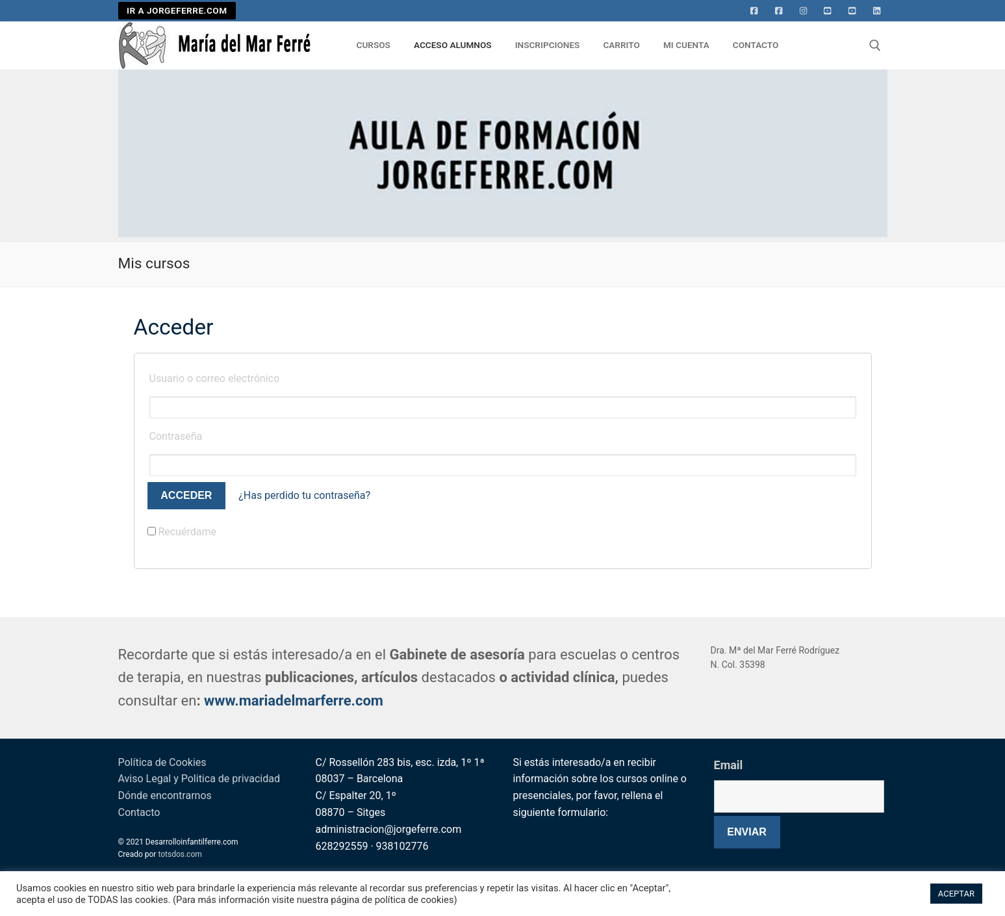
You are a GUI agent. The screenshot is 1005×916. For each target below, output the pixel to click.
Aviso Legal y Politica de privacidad (199, 778)
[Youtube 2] (852, 11)
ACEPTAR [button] (956, 893)
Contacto (139, 812)
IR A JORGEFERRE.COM (177, 10)
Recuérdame (182, 532)
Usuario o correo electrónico (214, 378)
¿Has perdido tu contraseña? (304, 495)
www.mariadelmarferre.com (293, 701)
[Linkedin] (877, 11)
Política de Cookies (162, 762)
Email (728, 765)
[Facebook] (754, 11)
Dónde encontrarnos (165, 795)
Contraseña (176, 436)
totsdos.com (179, 854)
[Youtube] (827, 11)
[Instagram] (803, 11)
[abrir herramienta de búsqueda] (875, 45)
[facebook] (779, 11)
